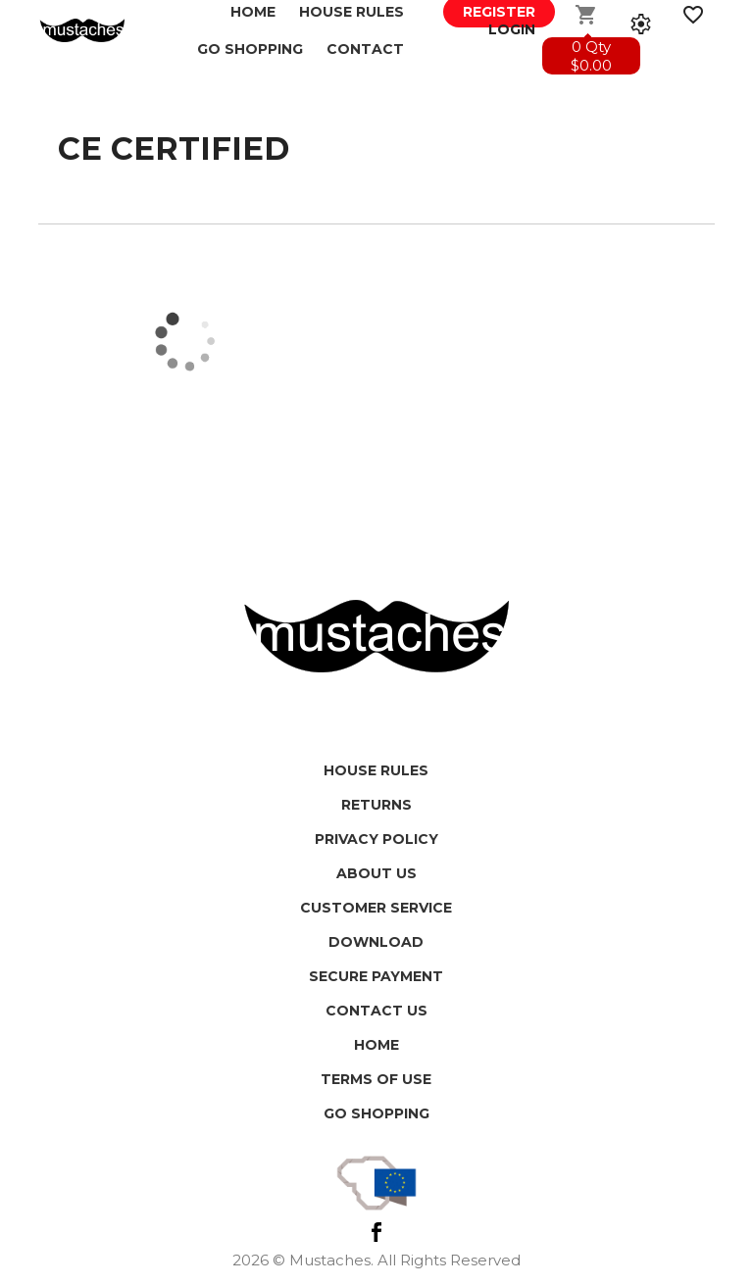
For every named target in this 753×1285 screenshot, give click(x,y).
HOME (376, 1045)
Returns (376, 805)
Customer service (376, 907)
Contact (365, 49)
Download (376, 942)
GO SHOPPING (250, 49)
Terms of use (376, 1079)
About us (376, 873)
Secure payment (376, 976)
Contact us (376, 1010)
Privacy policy (376, 839)
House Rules (376, 770)
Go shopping (376, 1113)
